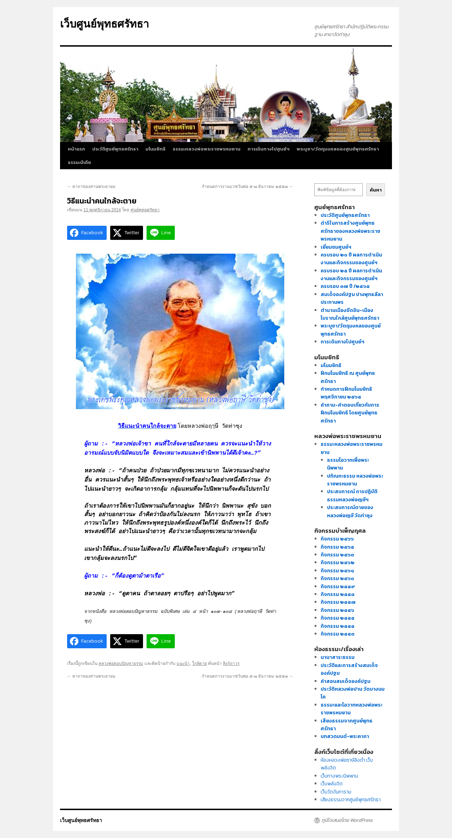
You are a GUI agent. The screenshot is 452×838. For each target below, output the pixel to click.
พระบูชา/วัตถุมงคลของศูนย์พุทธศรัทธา (338, 149)
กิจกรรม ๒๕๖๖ (337, 539)
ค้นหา (376, 189)
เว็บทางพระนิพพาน (339, 776)
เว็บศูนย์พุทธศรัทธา (104, 24)
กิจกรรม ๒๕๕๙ (338, 586)
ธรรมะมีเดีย (79, 162)
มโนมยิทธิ (155, 149)
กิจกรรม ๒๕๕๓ (338, 634)
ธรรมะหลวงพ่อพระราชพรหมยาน (206, 149)
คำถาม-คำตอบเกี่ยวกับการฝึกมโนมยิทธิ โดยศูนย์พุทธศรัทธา (350, 413)
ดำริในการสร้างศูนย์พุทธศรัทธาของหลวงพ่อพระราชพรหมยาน (350, 231)
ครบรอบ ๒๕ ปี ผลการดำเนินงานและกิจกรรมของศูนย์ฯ (351, 274)
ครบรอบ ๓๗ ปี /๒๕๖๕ (345, 286)
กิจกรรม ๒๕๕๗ (338, 602)
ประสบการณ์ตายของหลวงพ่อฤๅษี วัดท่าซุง (350, 511)
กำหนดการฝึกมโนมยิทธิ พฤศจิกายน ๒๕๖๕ (346, 393)
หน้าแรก (76, 149)
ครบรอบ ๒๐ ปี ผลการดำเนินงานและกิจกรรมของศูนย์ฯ (351, 258)
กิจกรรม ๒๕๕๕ (338, 618)
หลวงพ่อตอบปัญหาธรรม (121, 663)
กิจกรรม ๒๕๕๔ (338, 626)
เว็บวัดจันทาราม (336, 792)
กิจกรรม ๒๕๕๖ (337, 610)
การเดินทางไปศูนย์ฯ (269, 149)
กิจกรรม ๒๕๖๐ (337, 578)
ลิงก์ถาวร (231, 663)
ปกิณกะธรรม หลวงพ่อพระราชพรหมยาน (355, 480)
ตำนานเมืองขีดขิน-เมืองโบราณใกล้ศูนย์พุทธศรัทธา (350, 314)
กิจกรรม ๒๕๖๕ (337, 547)
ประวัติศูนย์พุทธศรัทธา (115, 149)
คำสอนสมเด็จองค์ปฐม (345, 681)
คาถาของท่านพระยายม (91, 186)
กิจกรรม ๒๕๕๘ (338, 594)
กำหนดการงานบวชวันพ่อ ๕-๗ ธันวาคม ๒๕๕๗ (247, 186)
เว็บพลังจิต (332, 783)
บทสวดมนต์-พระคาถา (345, 736)
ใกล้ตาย (199, 663)
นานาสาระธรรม (338, 657)
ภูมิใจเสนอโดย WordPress (347, 820)
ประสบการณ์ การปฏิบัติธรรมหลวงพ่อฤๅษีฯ (352, 495)
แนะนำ (183, 663)
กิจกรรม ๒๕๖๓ (337, 555)
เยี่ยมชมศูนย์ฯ (336, 247)
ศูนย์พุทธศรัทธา (145, 209)
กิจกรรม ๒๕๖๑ (337, 570)
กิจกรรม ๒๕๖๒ (338, 562)
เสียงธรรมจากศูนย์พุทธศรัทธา (351, 799)
